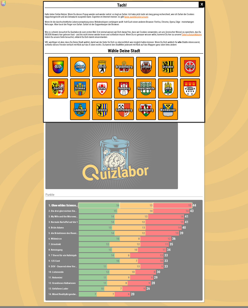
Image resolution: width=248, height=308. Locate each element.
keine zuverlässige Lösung (136, 17)
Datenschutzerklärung (192, 34)
